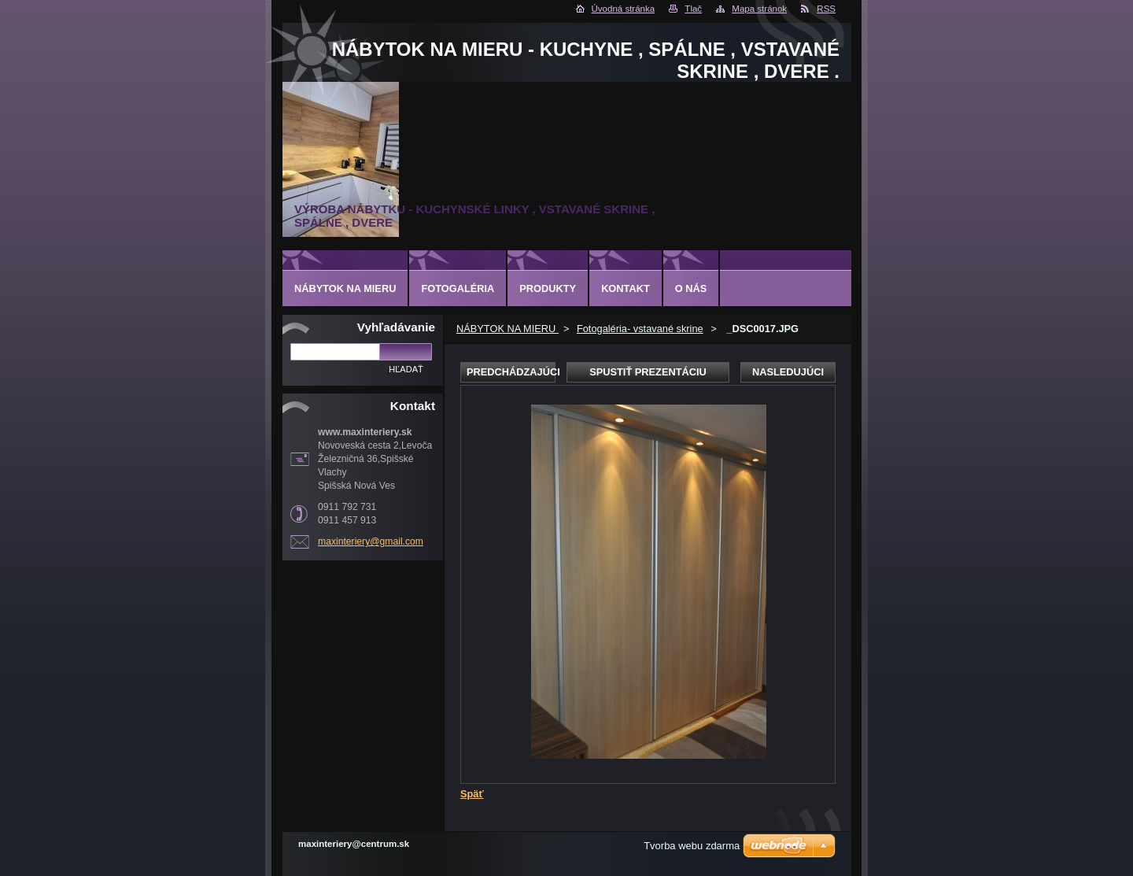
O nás (691, 288)
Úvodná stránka (623, 8)
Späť (472, 794)
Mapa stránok (759, 8)
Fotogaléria (457, 288)
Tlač (693, 8)
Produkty (547, 288)
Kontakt (625, 288)
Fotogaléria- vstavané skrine (640, 329)
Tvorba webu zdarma (692, 846)
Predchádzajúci (511, 372)
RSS (826, 8)
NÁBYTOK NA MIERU (507, 329)
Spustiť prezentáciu (648, 372)
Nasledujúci (788, 372)
